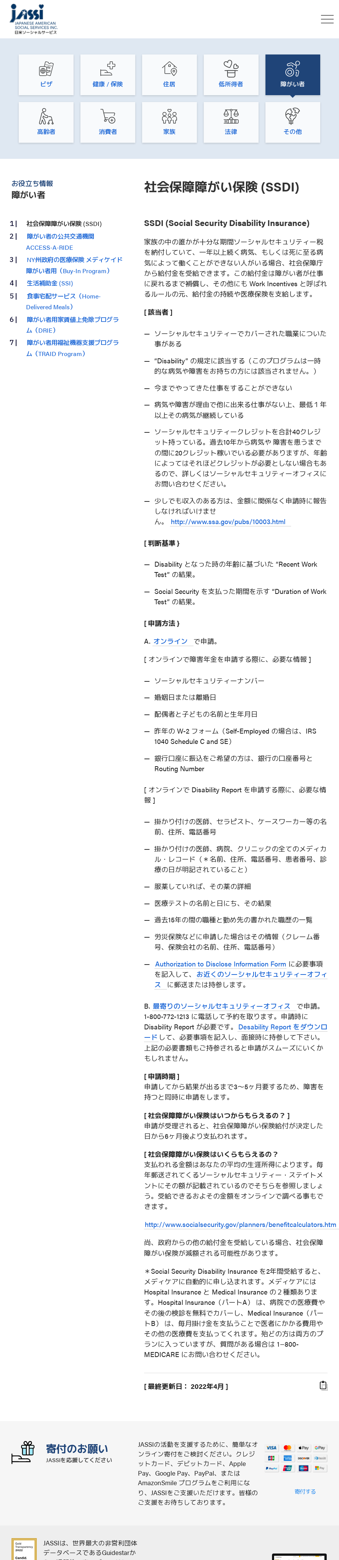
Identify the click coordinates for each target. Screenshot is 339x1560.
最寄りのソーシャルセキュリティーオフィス (222, 1006)
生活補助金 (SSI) (50, 282)
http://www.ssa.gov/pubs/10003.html (228, 521)
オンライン (170, 641)
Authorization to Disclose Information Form (220, 963)
